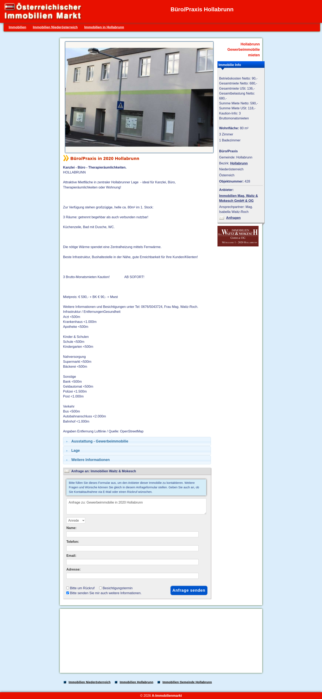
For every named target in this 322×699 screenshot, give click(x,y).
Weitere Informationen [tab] (87, 460)
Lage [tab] (72, 450)
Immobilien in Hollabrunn (104, 27)
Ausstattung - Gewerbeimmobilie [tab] (96, 441)
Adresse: (73, 569)
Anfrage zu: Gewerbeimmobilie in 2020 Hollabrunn (136, 506)
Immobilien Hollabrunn (136, 682)
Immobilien (17, 27)
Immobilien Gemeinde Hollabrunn (187, 682)
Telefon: (72, 541)
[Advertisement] (160, 641)
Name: (71, 528)
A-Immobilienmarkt (167, 695)
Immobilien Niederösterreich (55, 27)
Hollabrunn (239, 163)
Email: (71, 555)
